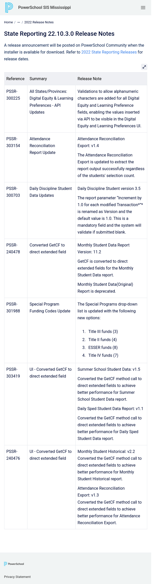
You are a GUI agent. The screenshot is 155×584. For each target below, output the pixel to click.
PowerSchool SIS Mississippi (44, 7)
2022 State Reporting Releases (109, 52)
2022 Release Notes (39, 22)
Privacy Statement (17, 577)
